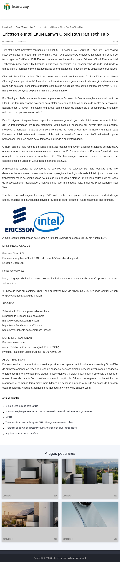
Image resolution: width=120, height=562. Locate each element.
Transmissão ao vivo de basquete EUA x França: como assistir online (39, 422)
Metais (8, 417)
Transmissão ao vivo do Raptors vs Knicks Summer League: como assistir (41, 428)
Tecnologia (27, 27)
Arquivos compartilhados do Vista (21, 433)
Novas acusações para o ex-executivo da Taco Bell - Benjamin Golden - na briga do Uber (48, 411)
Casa (18, 27)
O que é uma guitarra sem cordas (21, 406)
